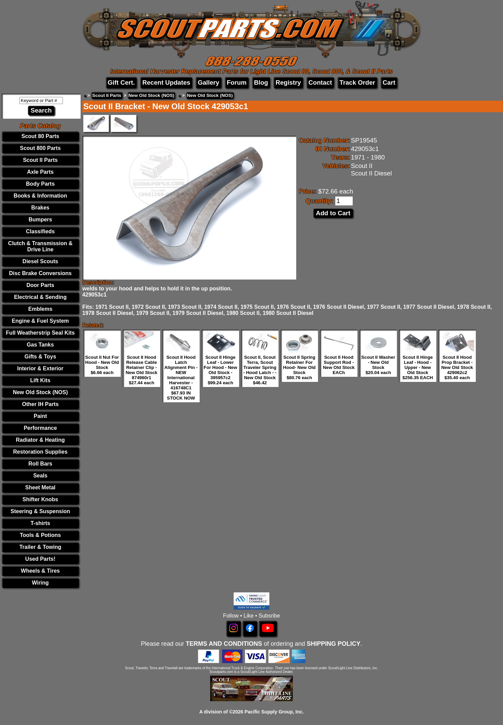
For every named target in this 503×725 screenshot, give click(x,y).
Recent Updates (166, 82)
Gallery (208, 82)
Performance (40, 428)
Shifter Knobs (40, 499)
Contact (320, 82)
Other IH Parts (40, 404)
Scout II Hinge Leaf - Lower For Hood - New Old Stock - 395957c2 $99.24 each (220, 370)
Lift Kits (40, 380)
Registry (288, 82)
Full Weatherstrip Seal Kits (40, 333)
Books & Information (40, 196)
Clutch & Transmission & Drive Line (40, 246)
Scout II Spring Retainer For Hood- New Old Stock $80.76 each (299, 367)
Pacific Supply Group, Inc (273, 711)
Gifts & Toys (40, 356)
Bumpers (40, 219)
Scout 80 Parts (40, 136)
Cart (389, 82)
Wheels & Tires (40, 571)
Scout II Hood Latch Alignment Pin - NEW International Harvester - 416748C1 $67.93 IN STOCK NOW (181, 378)
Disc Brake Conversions (40, 273)
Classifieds (40, 231)
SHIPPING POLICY (334, 643)
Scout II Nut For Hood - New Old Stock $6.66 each (102, 365)
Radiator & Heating (40, 440)
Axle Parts (40, 172)
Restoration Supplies (40, 452)
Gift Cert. (121, 82)
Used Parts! (40, 559)
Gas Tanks (40, 345)
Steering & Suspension (40, 511)
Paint (40, 416)
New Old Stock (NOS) (40, 392)
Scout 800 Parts (40, 148)
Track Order (357, 82)
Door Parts (40, 285)
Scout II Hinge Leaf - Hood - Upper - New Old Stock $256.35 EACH (417, 367)
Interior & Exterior (40, 368)
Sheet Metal (40, 487)
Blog (261, 82)
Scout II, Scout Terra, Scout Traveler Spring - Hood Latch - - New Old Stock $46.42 (259, 370)
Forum (237, 82)
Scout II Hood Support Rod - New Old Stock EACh (338, 365)
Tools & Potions (40, 535)
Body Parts (40, 184)
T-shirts (40, 523)
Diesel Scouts (40, 261)
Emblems (40, 309)
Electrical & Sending (40, 297)
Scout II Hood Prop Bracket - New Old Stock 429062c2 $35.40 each (457, 367)
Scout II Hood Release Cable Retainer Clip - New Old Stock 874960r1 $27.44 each (141, 370)
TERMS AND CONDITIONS (224, 643)
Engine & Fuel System (40, 321)
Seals (40, 475)
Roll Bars (40, 464)
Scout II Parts (40, 160)
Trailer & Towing (40, 547)
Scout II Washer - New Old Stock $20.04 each (378, 365)
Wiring (40, 583)
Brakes (40, 207)
